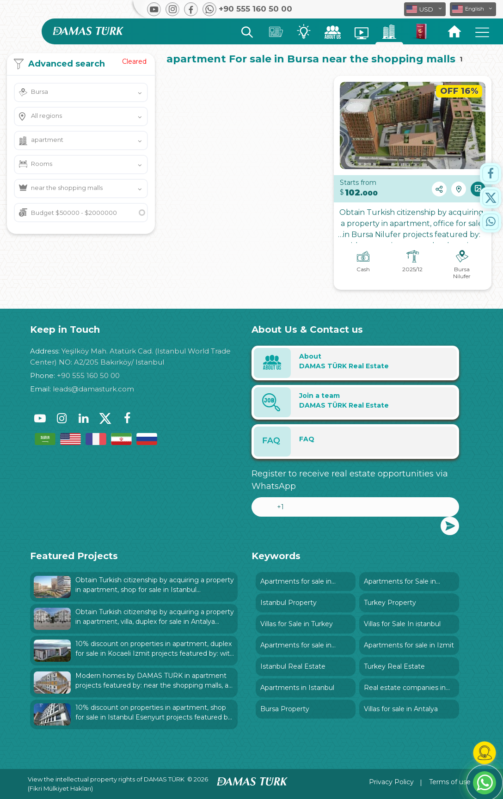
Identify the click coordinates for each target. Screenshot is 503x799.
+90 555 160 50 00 (88, 375)
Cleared (134, 61)
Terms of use (450, 782)
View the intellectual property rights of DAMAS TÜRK (106, 779)
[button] (473, 9)
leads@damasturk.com (93, 388)
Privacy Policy (391, 782)
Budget (74, 212)
